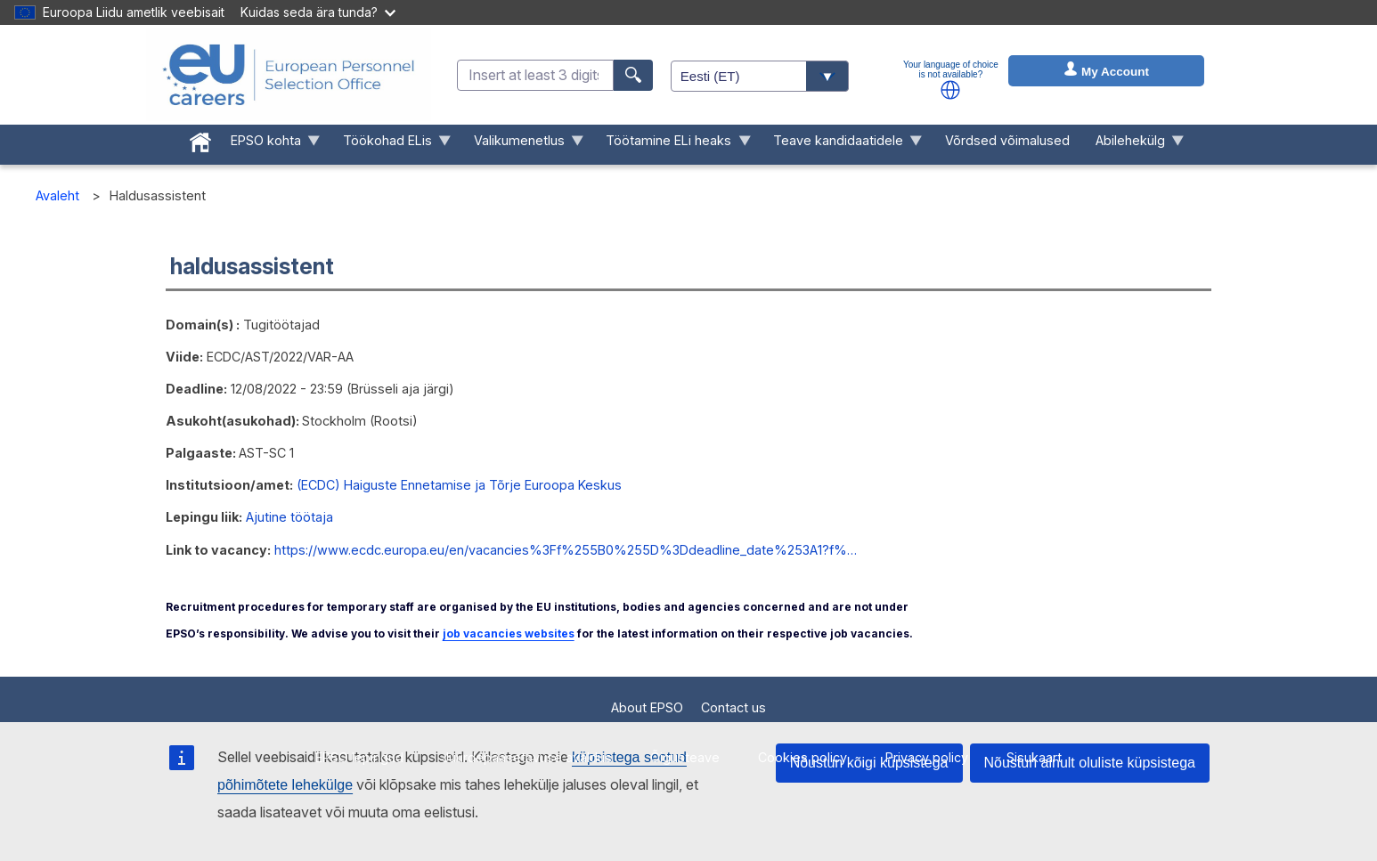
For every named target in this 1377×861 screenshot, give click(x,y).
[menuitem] (200, 139)
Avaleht (57, 195)
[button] (950, 90)
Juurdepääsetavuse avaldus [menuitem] (527, 757)
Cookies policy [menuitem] (802, 757)
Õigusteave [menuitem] (685, 757)
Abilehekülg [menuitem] (1133, 145)
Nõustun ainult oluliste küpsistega (1089, 762)
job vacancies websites (508, 633)
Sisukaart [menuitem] (1034, 757)
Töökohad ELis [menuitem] (390, 145)
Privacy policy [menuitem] (926, 757)
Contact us (733, 707)
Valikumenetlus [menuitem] (521, 145)
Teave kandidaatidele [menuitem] (842, 145)
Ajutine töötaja (289, 516)
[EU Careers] (288, 74)
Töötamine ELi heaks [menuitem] (672, 145)
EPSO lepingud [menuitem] (359, 757)
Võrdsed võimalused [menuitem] (1007, 140)
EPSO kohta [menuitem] (269, 145)
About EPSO (647, 707)
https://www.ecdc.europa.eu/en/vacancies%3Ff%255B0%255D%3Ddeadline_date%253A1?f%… (565, 549)
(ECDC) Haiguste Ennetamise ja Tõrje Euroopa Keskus (459, 484)
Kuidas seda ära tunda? (317, 12)
